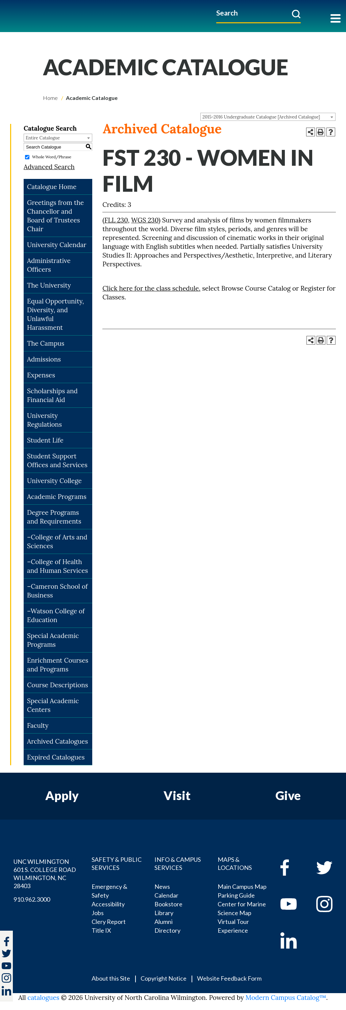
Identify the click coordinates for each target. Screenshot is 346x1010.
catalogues (43, 997)
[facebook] (293, 867)
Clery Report (109, 921)
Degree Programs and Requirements (54, 516)
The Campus (45, 343)
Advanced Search (49, 167)
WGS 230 (144, 220)
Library (163, 912)
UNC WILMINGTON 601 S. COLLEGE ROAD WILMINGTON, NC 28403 (45, 873)
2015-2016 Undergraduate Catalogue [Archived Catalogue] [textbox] (261, 117)
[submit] (296, 14)
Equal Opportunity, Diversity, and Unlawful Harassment (55, 314)
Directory (167, 930)
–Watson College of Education (55, 615)
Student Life (45, 440)
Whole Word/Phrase (51, 156)
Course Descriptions (57, 685)
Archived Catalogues (57, 741)
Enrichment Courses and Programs (57, 664)
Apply (62, 795)
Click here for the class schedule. (151, 288)
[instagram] (6, 978)
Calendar (166, 895)
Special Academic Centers (53, 705)
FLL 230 (116, 220)
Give (288, 795)
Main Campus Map (242, 886)
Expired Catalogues (56, 757)
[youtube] (293, 904)
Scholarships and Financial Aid (52, 395)
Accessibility (108, 904)
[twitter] (6, 954)
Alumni (163, 921)
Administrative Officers (49, 265)
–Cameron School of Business (57, 590)
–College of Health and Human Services (57, 566)
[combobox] (268, 117)
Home (50, 98)
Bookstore (168, 904)
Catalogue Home (51, 187)
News (162, 886)
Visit (177, 795)
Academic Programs (56, 497)
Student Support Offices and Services (57, 460)
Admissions (44, 359)
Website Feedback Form (229, 978)
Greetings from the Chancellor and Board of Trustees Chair (55, 215)
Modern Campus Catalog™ (286, 997)
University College (54, 481)
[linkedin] (293, 940)
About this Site (111, 978)
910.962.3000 (32, 899)
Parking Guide (236, 895)
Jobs (98, 912)
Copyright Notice (164, 978)
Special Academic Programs (53, 640)
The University (49, 285)
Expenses (41, 375)
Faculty (38, 725)
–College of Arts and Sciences (57, 541)
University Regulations (44, 419)
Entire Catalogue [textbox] (43, 138)
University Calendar (56, 245)
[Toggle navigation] (335, 19)
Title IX (101, 930)
